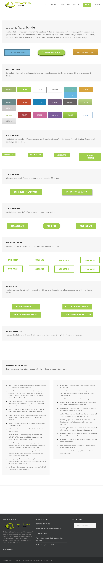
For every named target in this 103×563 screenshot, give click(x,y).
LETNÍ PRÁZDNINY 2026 (43, 524)
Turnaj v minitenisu (41, 533)
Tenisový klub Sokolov (82, 525)
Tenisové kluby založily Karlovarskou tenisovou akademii (50, 539)
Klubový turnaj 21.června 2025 (45, 545)
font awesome (69, 399)
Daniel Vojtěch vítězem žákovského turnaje (48, 529)
